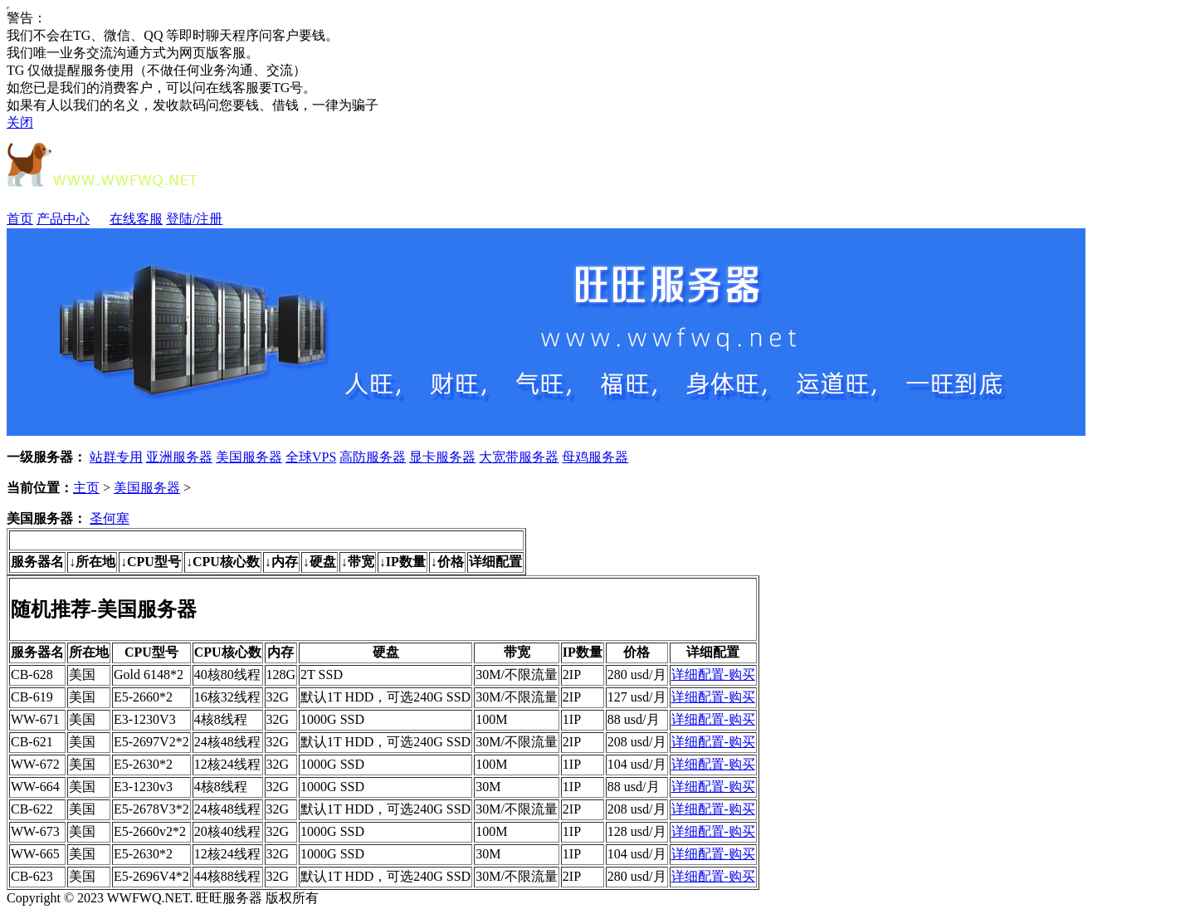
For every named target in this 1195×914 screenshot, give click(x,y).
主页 (86, 488)
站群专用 (116, 457)
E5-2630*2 (143, 764)
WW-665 (35, 854)
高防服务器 (372, 457)
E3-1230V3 (145, 719)
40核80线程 (227, 674)
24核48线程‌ (227, 809)
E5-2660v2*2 (150, 831)
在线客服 (136, 219)
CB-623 (32, 876)
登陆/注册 (194, 219)
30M (488, 787)
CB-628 (32, 674)
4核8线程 (220, 719)
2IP (572, 674)
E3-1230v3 (143, 787)
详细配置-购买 (713, 674)
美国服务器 (249, 457)
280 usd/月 (636, 674)
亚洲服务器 (179, 457)
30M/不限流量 (517, 674)
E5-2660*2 (143, 697)
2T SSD (321, 674)
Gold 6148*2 (148, 674)
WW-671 (35, 719)
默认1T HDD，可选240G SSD (385, 697)
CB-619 (32, 697)
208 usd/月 (636, 742)
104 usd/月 (636, 764)
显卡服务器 (442, 457)
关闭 (20, 122)
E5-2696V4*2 (151, 876)
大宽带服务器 (518, 457)
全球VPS (310, 457)
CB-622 (32, 809)
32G (278, 697)
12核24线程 (227, 764)
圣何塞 (109, 518)
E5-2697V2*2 (151, 742)
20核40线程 (227, 831)
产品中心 (71, 219)
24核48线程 (227, 742)
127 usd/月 (636, 697)
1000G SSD (332, 719)
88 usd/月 (633, 719)
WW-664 (35, 787)
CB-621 (32, 742)
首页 (20, 219)
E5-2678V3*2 (151, 809)
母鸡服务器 (595, 457)
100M (491, 719)
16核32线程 (227, 697)
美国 (82, 674)
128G (281, 674)
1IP (572, 719)
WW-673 (35, 831)
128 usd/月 (636, 831)
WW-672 (35, 764)
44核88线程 (227, 876)
